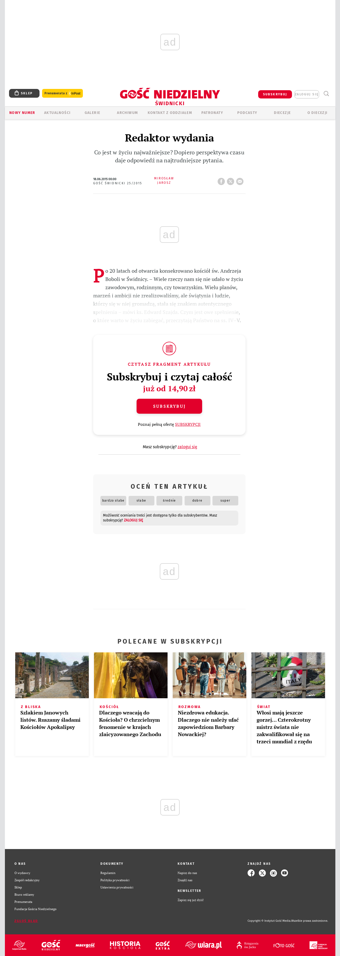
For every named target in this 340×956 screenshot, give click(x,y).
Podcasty (247, 113)
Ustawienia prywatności (116, 887)
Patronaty (212, 113)
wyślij (241, 180)
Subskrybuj (169, 406)
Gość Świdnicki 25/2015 (117, 183)
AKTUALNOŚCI (57, 113)
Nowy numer (22, 113)
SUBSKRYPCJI (188, 424)
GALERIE (92, 113)
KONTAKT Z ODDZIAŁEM (170, 113)
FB (222, 180)
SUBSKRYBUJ (275, 94)
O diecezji (317, 113)
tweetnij (231, 180)
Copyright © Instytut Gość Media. (269, 920)
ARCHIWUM (127, 113)
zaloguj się (307, 94)
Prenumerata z (62, 93)
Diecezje (282, 113)
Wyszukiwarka (326, 93)
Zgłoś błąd (26, 921)
